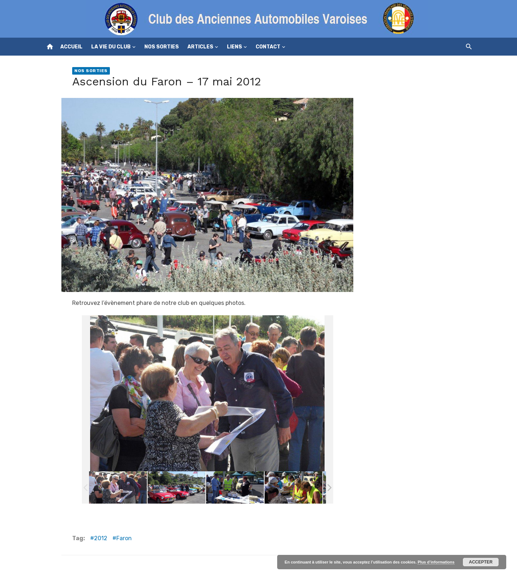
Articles (200, 47)
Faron (124, 538)
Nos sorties (161, 47)
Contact (268, 47)
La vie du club (111, 47)
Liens (234, 47)
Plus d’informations (436, 562)
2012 (100, 538)
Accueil (71, 47)
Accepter (481, 562)
